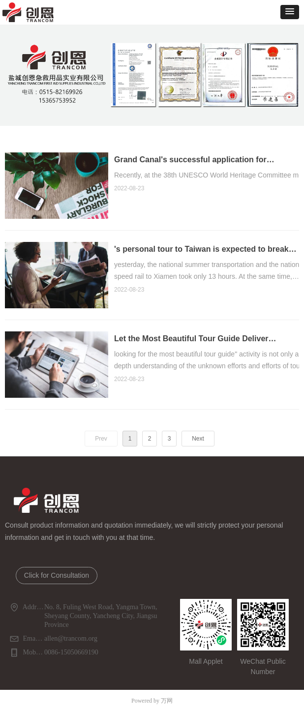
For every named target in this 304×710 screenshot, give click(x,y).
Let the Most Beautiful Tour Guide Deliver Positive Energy (191, 347)
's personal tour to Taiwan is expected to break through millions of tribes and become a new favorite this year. (201, 258)
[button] (289, 12)
